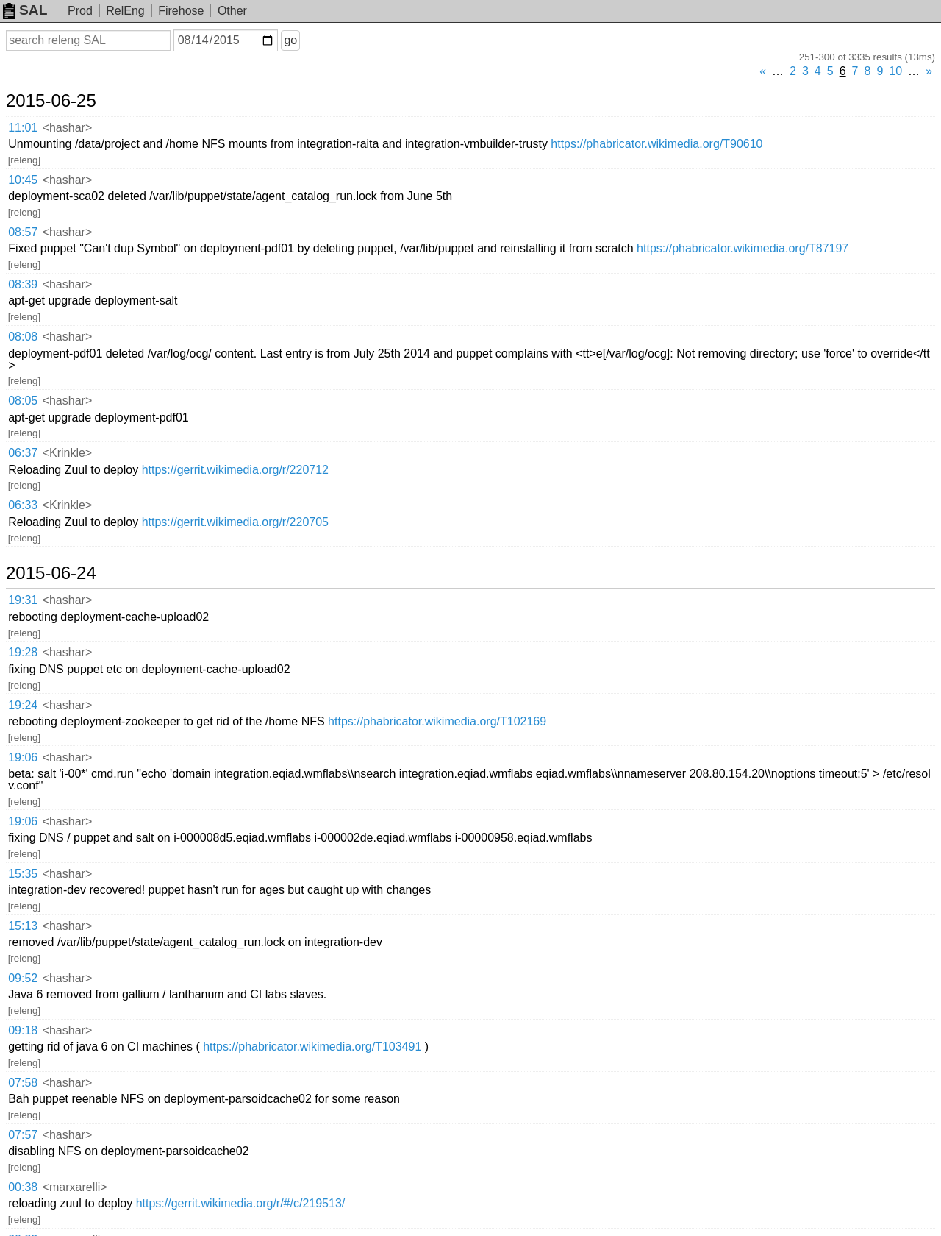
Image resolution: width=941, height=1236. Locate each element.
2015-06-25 (51, 101)
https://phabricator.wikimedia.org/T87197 (742, 248)
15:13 (22, 926)
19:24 (22, 705)
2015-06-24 (51, 573)
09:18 (22, 1030)
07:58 (22, 1082)
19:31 (22, 600)
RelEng (125, 10)
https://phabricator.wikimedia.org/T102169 (437, 721)
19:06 (22, 757)
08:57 (22, 232)
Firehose (181, 10)
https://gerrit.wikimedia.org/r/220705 (235, 522)
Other (232, 10)
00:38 (22, 1187)
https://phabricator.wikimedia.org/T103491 (312, 1046)
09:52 (22, 978)
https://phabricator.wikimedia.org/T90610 (656, 144)
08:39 (22, 284)
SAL (25, 10)
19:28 (22, 652)
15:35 (22, 873)
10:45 (22, 180)
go (290, 40)
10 (895, 71)
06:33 (22, 505)
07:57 (22, 1135)
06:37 (22, 453)
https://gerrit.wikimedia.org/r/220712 (235, 470)
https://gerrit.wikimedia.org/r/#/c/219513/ (241, 1203)
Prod (80, 10)
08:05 (22, 400)
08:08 (22, 336)
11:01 (22, 127)
